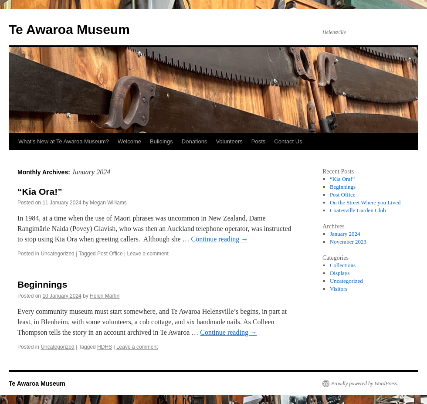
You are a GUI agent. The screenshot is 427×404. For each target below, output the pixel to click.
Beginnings (42, 284)
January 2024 (345, 234)
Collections (343, 265)
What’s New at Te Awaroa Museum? (63, 141)
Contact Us (288, 141)
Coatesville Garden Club (358, 210)
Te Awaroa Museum (69, 29)
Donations (194, 141)
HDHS (104, 347)
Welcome (129, 141)
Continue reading (219, 239)
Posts (258, 141)
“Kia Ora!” (39, 192)
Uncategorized (57, 254)
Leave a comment (147, 254)
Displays (340, 273)
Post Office (109, 254)
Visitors (338, 288)
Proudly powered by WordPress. (364, 383)
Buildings (161, 141)
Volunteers (229, 141)
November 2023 (348, 241)
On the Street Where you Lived (365, 202)
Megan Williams (108, 203)
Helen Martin (104, 296)
